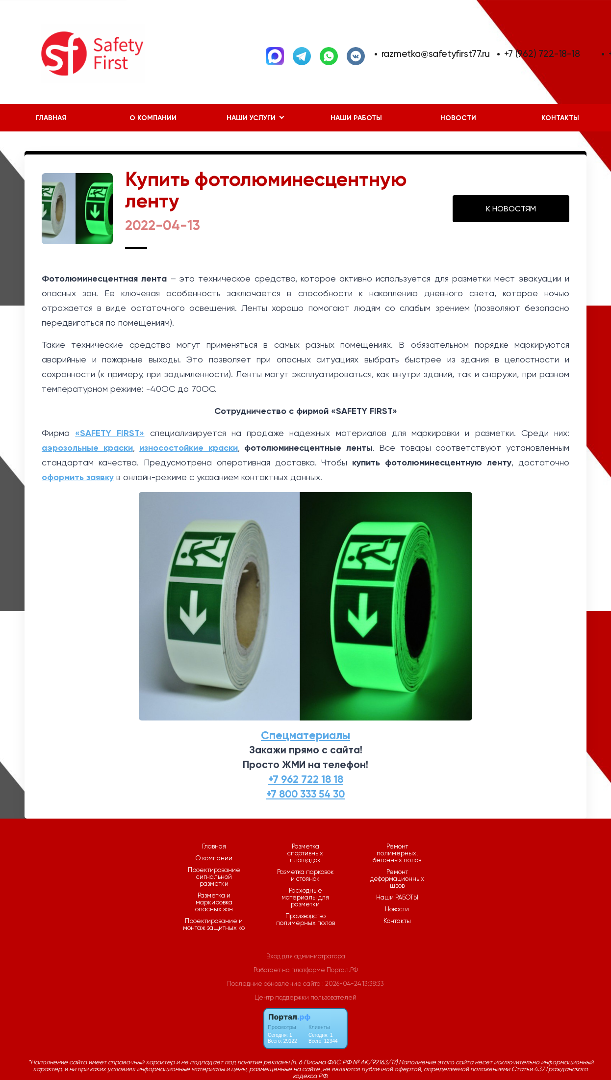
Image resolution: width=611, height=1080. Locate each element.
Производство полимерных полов (305, 919)
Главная (51, 118)
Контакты (397, 921)
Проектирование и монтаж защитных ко (214, 924)
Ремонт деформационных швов (397, 879)
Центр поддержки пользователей (305, 997)
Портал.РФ (342, 970)
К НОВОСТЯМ (511, 208)
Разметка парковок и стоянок (305, 875)
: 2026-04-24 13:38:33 (353, 983)
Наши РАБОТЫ (356, 118)
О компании (153, 118)
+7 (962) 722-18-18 (542, 53)
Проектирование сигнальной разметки (214, 877)
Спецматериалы (305, 735)
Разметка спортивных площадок (305, 853)
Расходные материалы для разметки (305, 897)
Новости (458, 118)
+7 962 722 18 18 (305, 779)
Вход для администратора (305, 956)
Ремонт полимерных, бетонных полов (397, 853)
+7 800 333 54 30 (305, 794)
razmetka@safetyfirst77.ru (436, 53)
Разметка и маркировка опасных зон (214, 902)
